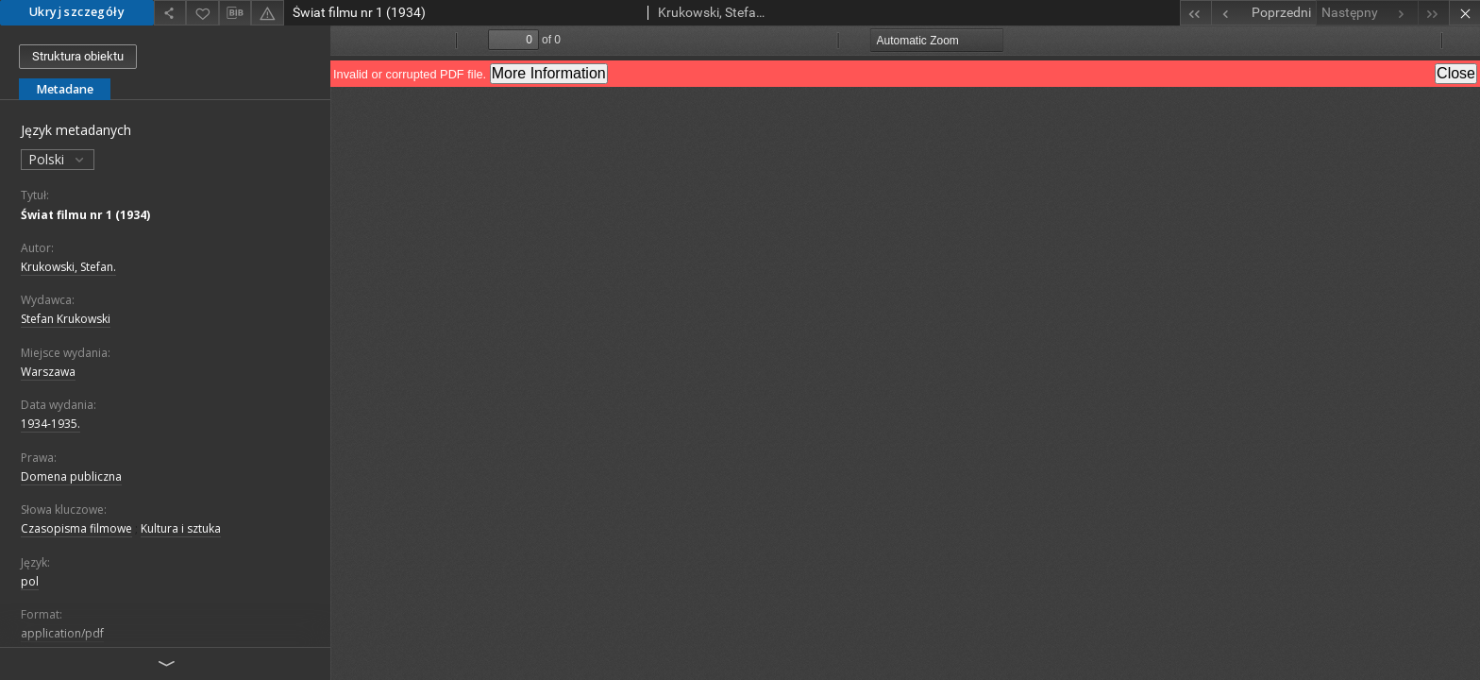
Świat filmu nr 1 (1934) (85, 215)
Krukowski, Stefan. (68, 267)
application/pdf (62, 633)
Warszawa (48, 372)
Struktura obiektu (78, 56)
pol (30, 581)
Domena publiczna (71, 476)
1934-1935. (50, 424)
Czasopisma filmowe (76, 528)
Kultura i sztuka (181, 528)
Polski (57, 159)
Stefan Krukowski (65, 319)
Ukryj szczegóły (77, 12)
